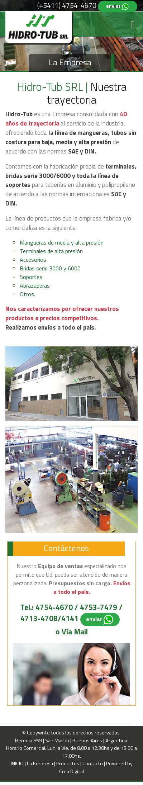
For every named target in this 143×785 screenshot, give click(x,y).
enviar (117, 6)
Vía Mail (75, 631)
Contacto (93, 763)
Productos (68, 763)
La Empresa (40, 763)
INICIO (18, 763)
